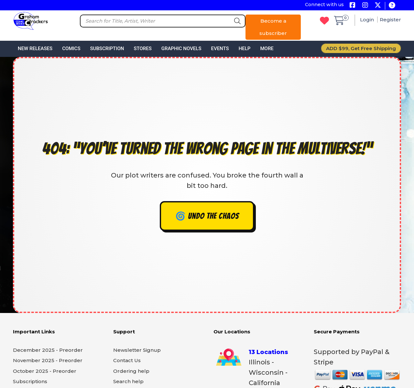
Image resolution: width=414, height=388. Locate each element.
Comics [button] (71, 48)
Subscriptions (30, 381)
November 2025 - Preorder (47, 360)
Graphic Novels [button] (181, 48)
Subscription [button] (107, 48)
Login (367, 19)
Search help (128, 381)
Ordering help (131, 371)
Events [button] (220, 48)
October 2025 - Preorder (44, 371)
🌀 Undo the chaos (207, 216)
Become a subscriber (273, 27)
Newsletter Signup (137, 350)
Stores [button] (142, 48)
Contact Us (127, 360)
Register (390, 19)
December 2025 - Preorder (48, 350)
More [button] (266, 48)
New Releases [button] (35, 48)
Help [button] (245, 48)
